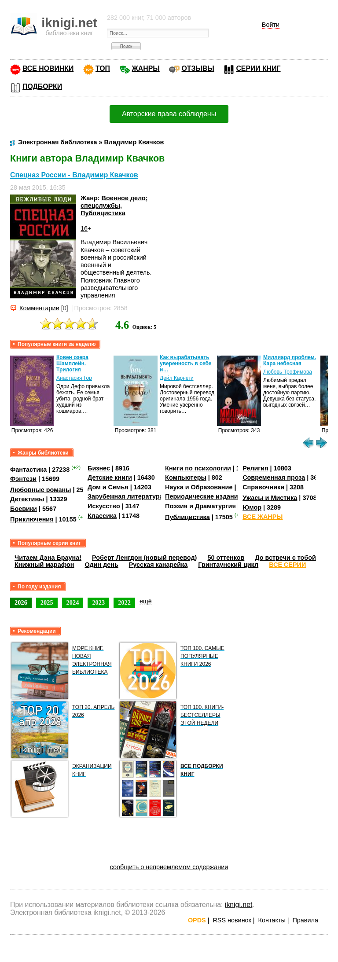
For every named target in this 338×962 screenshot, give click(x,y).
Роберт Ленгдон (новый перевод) (144, 557)
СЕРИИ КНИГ (258, 68)
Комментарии (39, 308)
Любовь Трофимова (287, 372)
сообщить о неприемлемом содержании (169, 866)
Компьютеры (185, 477)
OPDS (197, 920)
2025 (46, 602)
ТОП (103, 68)
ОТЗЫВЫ (197, 68)
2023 (98, 602)
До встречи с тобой (285, 557)
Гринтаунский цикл (228, 564)
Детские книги (110, 477)
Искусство (104, 506)
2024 (72, 602)
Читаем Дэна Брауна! (48, 557)
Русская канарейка (158, 564)
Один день (101, 564)
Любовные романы (40, 489)
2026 (21, 602)
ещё (146, 601)
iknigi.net (238, 904)
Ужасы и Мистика (269, 497)
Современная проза (273, 477)
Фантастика (28, 469)
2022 (124, 602)
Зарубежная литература (125, 496)
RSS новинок (232, 920)
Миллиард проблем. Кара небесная (289, 360)
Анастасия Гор (74, 378)
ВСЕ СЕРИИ (287, 564)
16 (84, 228)
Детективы (27, 499)
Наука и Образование (198, 487)
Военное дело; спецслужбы (114, 202)
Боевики (23, 508)
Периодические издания (203, 496)
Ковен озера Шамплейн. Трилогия (72, 363)
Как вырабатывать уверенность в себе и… (186, 363)
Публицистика (103, 213)
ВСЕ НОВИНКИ (47, 68)
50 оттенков (225, 557)
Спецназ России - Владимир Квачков (74, 175)
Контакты (272, 920)
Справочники (263, 487)
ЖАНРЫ (146, 68)
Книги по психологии (198, 468)
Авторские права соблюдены (169, 113)
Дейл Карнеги (177, 378)
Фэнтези (23, 478)
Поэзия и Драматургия (200, 506)
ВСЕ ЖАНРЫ (262, 516)
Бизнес (99, 468)
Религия (255, 468)
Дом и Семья (108, 487)
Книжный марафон (44, 564)
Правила (305, 920)
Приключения (32, 519)
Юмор (251, 507)
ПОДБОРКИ (42, 86)
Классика (102, 515)
